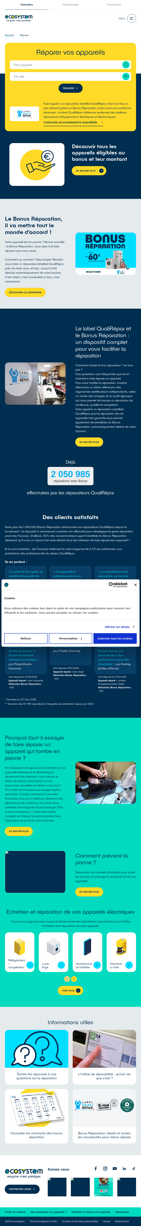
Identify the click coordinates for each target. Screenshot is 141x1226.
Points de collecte (15, 1211)
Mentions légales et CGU (43, 1221)
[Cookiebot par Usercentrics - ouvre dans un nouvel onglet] (111, 584)
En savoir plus (89, 442)
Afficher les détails (117, 626)
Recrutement (122, 1221)
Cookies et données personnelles (80, 1221)
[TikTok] (134, 1168)
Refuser (26, 638)
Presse (106, 1221)
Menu (127, 18)
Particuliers (27, 4)
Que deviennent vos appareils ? (49, 1211)
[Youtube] (114, 1168)
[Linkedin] (124, 1168)
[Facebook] (95, 1168)
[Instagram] (105, 1168)
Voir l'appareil (20, 952)
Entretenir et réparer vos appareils (91, 1211)
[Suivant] (74, 979)
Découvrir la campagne (25, 292)
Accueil (9, 35)
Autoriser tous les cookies (115, 638)
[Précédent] (67, 979)
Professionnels (70, 4)
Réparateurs (122, 1211)
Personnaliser (70, 638)
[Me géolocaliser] (126, 76)
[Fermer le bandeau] (135, 584)
